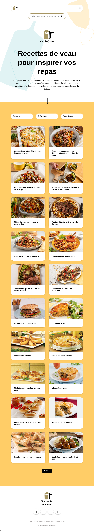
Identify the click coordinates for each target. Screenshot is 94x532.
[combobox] (45, 16)
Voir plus (47, 471)
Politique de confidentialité (47, 525)
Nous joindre (47, 505)
